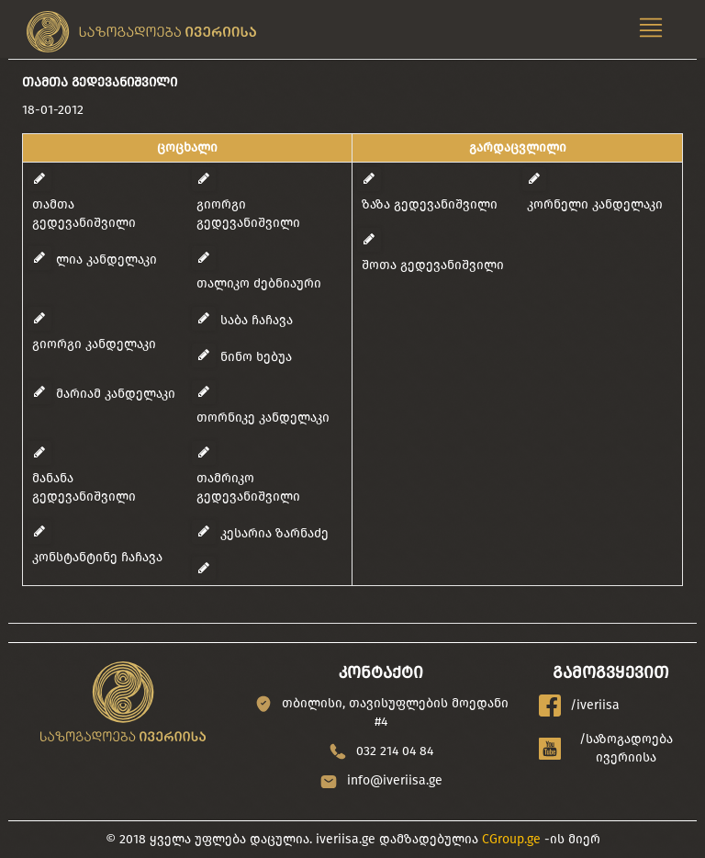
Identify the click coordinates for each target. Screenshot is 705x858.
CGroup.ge (511, 839)
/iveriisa (579, 705)
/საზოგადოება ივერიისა (606, 748)
